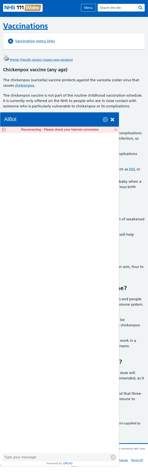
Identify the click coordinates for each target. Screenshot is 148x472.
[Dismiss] (116, 130)
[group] (59, 293)
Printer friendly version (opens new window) (38, 60)
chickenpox (24, 85)
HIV (132, 169)
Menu (88, 8)
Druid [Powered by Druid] (68, 463)
